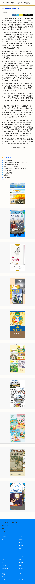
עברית (3, 559)
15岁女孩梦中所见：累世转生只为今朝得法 (15, 168)
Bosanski (21, 539)
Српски (21, 568)
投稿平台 (4, 528)
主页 (3, 3)
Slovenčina (22, 565)
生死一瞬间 (7, 177)
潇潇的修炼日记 (8, 170)
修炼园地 (9, 3)
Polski (3, 579)
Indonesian (5, 568)
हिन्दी (3, 562)
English (21, 548)
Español (21, 551)
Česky (20, 542)
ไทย (20, 571)
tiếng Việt (21, 579)
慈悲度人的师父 (8, 160)
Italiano (4, 571)
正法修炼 (17, 3)
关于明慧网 (5, 525)
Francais (21, 556)
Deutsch (21, 545)
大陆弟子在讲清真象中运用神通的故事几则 (15, 162)
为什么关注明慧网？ (7, 531)
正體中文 (4, 537)
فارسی (20, 554)
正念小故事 (27, 3)
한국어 (3, 576)
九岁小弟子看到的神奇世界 (11, 164)
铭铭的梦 (6, 175)
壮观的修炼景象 (8, 173)
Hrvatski (4, 565)
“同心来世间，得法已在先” (11, 166)
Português (21, 559)
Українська (22, 576)
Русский (21, 562)
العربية (20, 537)
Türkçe (20, 574)
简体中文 (4, 539)
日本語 (3, 574)
